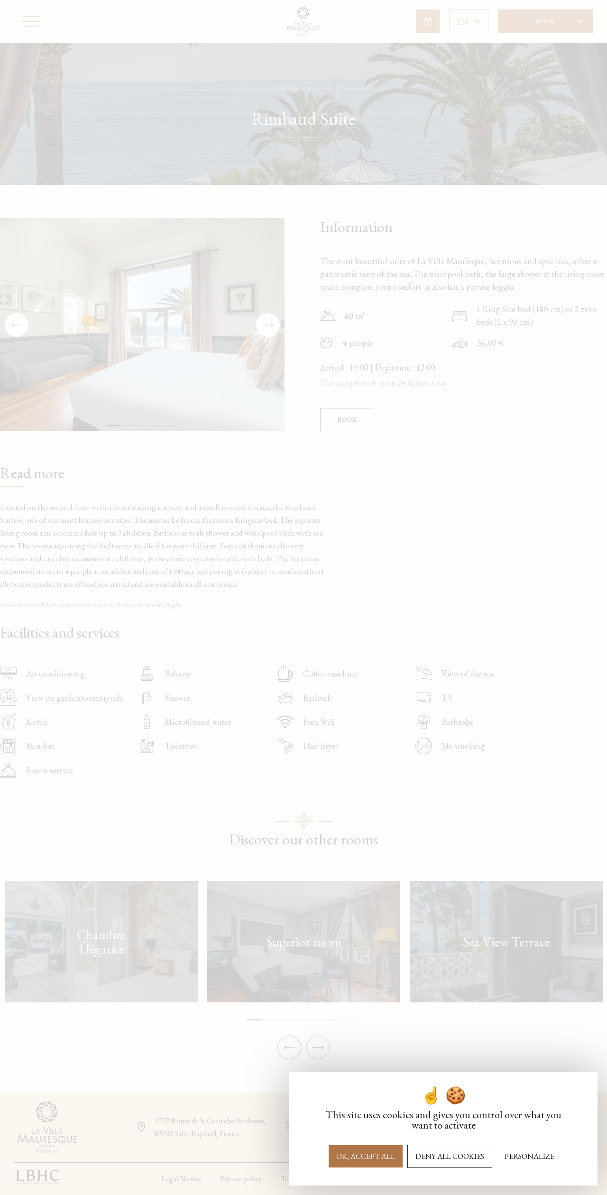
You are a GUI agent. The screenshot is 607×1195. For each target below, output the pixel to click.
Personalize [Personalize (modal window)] (529, 1156)
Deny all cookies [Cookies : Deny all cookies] (449, 1156)
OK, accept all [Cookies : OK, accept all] (365, 1156)
